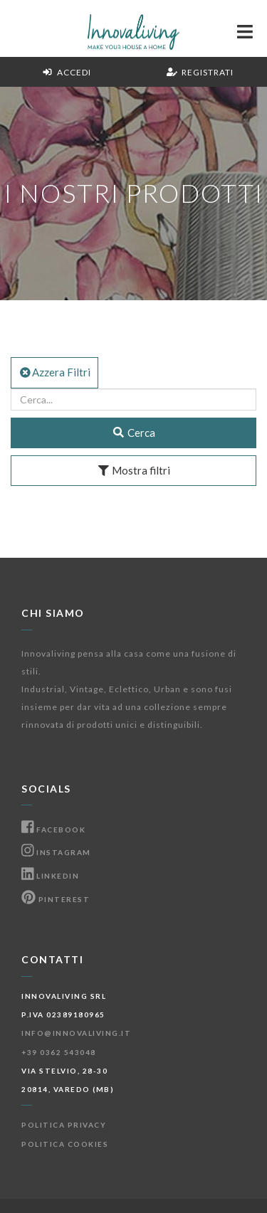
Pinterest (55, 899)
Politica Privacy (63, 1125)
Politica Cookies (64, 1144)
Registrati (200, 72)
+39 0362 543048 (58, 1052)
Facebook (53, 829)
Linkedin (50, 876)
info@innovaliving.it (76, 1033)
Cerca (133, 432)
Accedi (66, 72)
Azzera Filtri (54, 372)
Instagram (56, 852)
